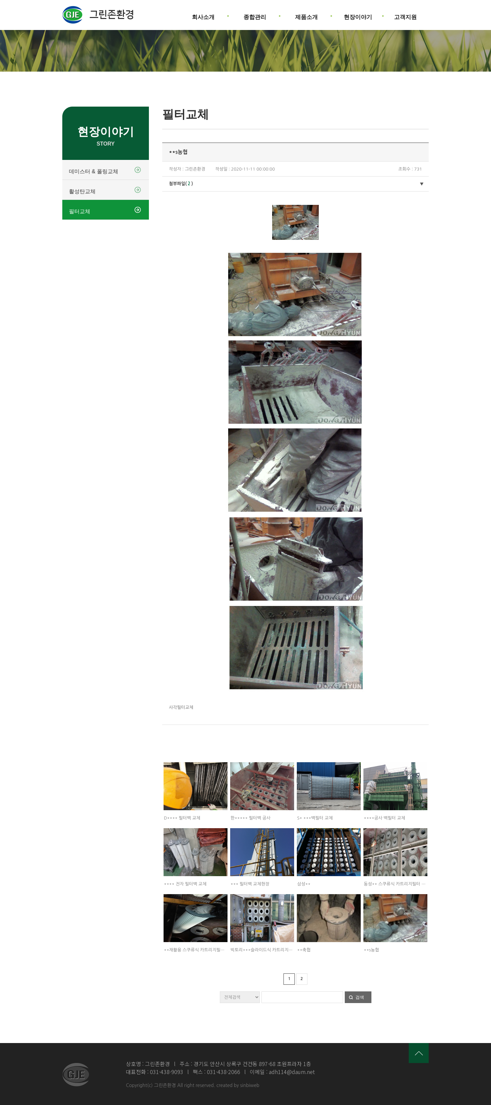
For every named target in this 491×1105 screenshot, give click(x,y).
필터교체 (79, 211)
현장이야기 (358, 14)
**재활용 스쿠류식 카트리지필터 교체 (199, 950)
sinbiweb (249, 1085)
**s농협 (371, 950)
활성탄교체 (82, 191)
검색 (359, 997)
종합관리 (255, 14)
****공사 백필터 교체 (384, 818)
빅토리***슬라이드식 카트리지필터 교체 (268, 950)
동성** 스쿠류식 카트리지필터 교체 (397, 884)
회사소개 (203, 14)
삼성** (303, 884)
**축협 (303, 950)
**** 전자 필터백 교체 (185, 884)
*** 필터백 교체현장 (250, 884)
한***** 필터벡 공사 (250, 818)
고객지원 (405, 14)
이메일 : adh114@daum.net (282, 1072)
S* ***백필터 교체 (315, 818)
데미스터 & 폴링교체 (93, 171)
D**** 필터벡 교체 (182, 818)
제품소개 (306, 14)
